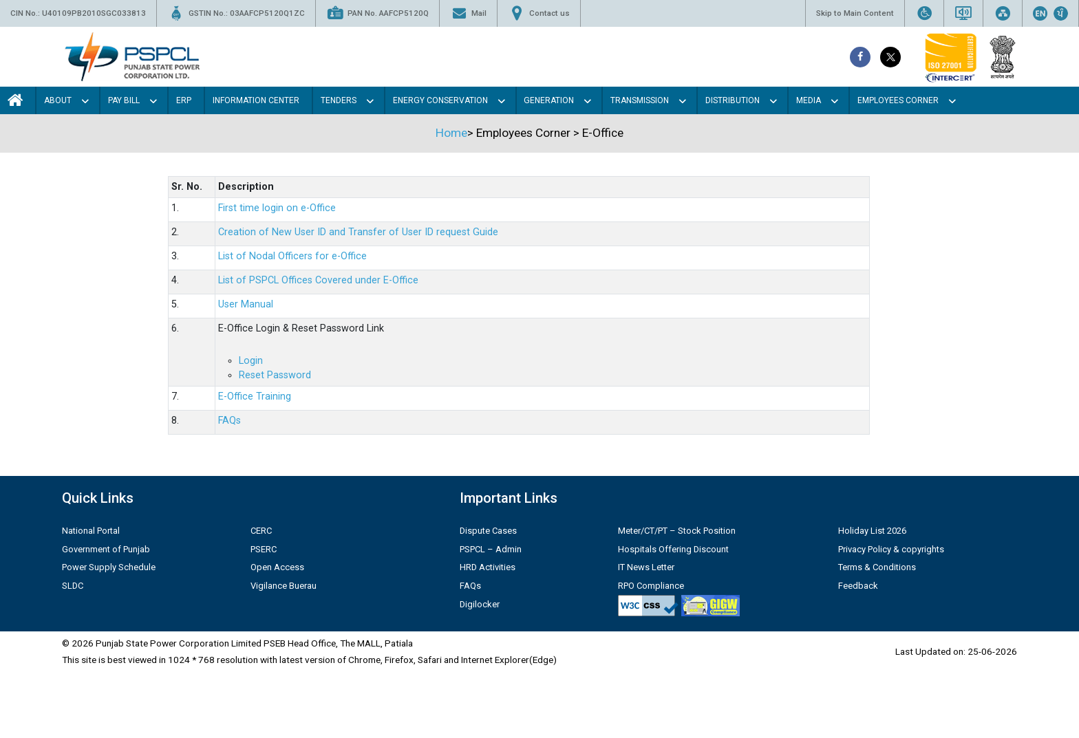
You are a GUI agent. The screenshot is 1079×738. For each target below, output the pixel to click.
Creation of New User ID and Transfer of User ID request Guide (358, 232)
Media (808, 100)
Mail (468, 13)
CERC (261, 530)
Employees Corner (898, 100)
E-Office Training (254, 396)
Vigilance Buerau (283, 585)
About (58, 100)
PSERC (263, 549)
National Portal (91, 530)
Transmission (639, 100)
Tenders (338, 100)
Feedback (858, 585)
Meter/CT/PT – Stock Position (677, 530)
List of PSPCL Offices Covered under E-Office (318, 280)
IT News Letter (646, 567)
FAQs (229, 420)
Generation (549, 100)
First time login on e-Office (277, 208)
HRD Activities (487, 567)
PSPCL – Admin (491, 549)
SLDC (72, 585)
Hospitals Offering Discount (673, 549)
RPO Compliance (651, 585)
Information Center (256, 100)
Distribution (732, 100)
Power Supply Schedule (109, 567)
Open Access (277, 567)
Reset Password (275, 375)
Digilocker (480, 604)
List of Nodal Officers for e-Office (292, 256)
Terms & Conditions (877, 567)
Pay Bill (124, 100)
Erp (183, 100)
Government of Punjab (106, 549)
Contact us (539, 13)
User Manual (245, 304)
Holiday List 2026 (872, 530)
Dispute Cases (488, 530)
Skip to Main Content (855, 13)
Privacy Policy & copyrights (891, 549)
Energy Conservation (440, 100)
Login (251, 361)
